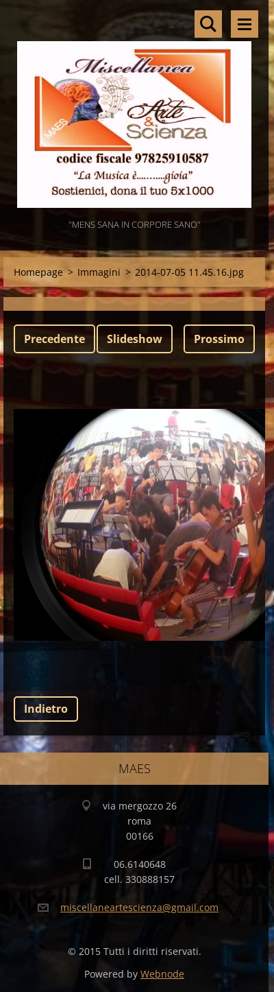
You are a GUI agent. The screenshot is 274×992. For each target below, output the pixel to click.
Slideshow (134, 338)
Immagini (99, 272)
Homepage (38, 272)
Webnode (162, 973)
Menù (244, 24)
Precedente (54, 338)
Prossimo (219, 338)
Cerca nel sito (208, 24)
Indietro (46, 708)
